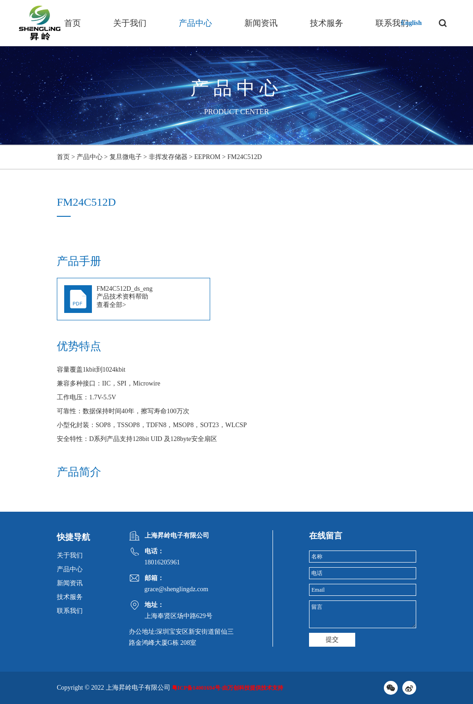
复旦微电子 (125, 156)
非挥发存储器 (168, 156)
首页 (72, 23)
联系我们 (392, 23)
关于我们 (129, 23)
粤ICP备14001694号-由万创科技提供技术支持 (227, 688)
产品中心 (195, 23)
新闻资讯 (261, 23)
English (411, 22)
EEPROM (207, 156)
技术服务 (326, 23)
